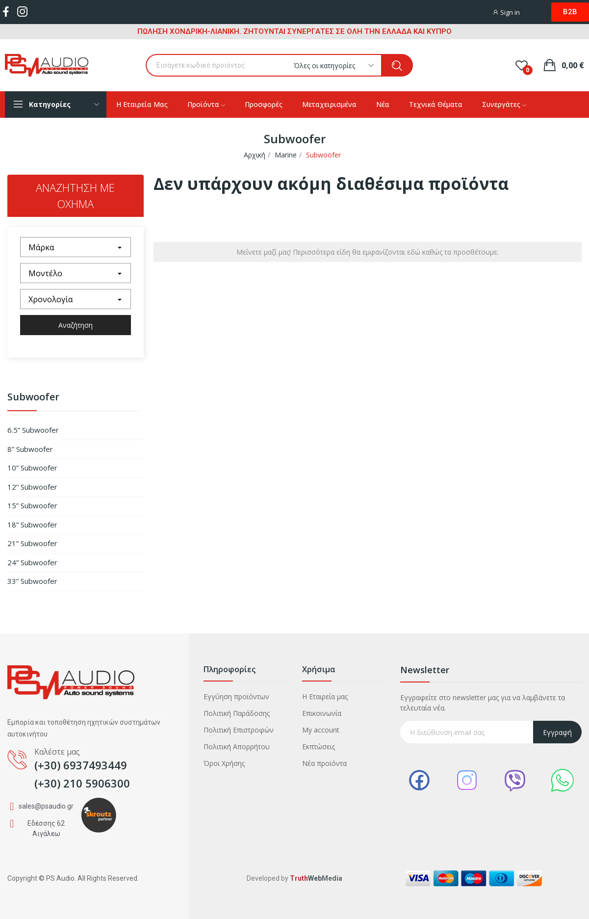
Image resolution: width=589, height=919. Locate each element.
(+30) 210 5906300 (82, 783)
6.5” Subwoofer (33, 430)
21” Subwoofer (32, 543)
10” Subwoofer (32, 468)
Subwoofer (33, 397)
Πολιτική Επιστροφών (239, 730)
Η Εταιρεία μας (325, 696)
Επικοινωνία (321, 713)
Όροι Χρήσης (224, 763)
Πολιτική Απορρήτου (237, 746)
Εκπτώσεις (318, 746)
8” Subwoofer (30, 449)
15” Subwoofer (32, 505)
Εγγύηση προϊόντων (236, 696)
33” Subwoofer (32, 581)
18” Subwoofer (32, 524)
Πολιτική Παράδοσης (237, 713)
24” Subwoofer (32, 562)
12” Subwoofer (32, 487)
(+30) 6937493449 (80, 765)
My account (320, 730)
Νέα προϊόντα (324, 763)
